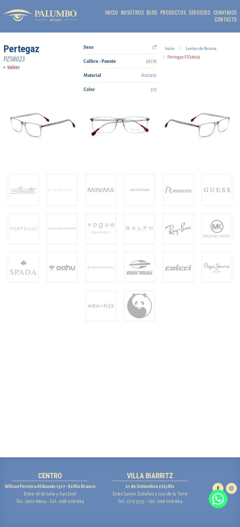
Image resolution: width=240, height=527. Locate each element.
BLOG (152, 12)
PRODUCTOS (173, 12)
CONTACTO (226, 19)
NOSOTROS (132, 12)
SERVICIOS (199, 12)
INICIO (111, 12)
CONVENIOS (225, 12)
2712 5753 (135, 501)
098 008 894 (71, 501)
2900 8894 (35, 501)
